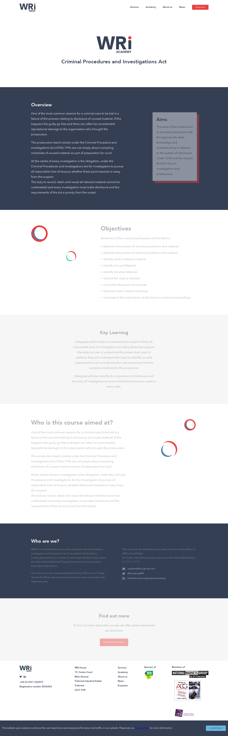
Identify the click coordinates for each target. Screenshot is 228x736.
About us (167, 7)
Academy (151, 7)
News (182, 7)
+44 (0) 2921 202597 (31, 682)
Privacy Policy (142, 728)
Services (134, 7)
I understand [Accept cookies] (215, 728)
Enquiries (200, 7)
